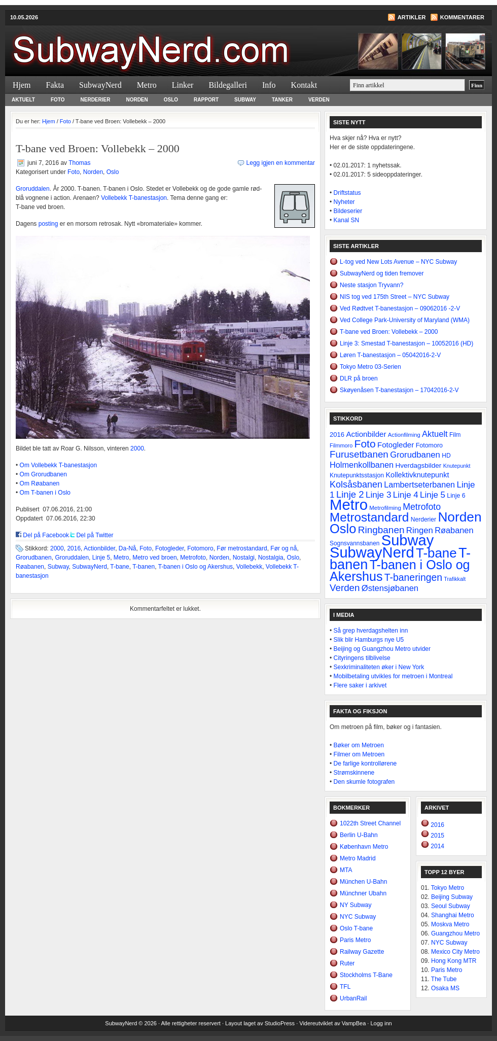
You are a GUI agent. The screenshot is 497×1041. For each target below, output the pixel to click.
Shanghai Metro (452, 915)
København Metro (364, 846)
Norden (137, 99)
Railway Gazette (362, 951)
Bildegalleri (227, 85)
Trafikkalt (455, 579)
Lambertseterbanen (419, 484)
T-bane (119, 566)
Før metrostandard (242, 548)
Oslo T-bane (356, 928)
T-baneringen (413, 577)
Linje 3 (379, 495)
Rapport (206, 99)
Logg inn (381, 1023)
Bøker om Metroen (359, 745)
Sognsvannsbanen (354, 543)
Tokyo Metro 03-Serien (370, 366)
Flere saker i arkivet (360, 685)
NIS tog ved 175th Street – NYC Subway (394, 296)
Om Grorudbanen (43, 474)
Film (454, 434)
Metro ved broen (154, 557)
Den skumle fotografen (364, 781)
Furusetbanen (359, 454)
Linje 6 (456, 495)
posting (48, 223)
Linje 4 (405, 495)
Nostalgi (244, 557)
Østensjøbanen (390, 588)
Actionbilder (99, 548)
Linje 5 (101, 557)
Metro (147, 85)
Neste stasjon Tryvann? (371, 285)
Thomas (79, 162)
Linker (183, 85)
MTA (346, 870)
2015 (436, 835)
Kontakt (304, 85)
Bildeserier (348, 211)
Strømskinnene (354, 772)
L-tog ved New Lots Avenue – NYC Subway (398, 261)
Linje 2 (350, 494)
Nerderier (96, 99)
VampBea (354, 1023)
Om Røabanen (40, 483)
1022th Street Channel (370, 823)
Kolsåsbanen (356, 484)
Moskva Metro (450, 924)
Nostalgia (270, 557)
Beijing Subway (452, 896)
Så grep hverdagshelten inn (371, 630)
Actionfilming (404, 435)
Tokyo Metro (447, 887)
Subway (245, 99)
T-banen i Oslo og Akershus (195, 566)
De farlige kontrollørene (365, 763)
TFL (345, 986)
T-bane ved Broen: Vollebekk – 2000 (389, 331)
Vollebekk (249, 566)
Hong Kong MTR (453, 960)
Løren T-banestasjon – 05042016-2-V (390, 355)
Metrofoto (193, 557)
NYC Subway (358, 916)
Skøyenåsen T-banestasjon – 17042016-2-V (399, 390)
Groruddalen (33, 188)
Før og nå (283, 548)
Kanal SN (347, 220)
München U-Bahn (363, 881)
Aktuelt (23, 99)
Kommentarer (462, 17)
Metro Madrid (358, 858)
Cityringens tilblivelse (362, 658)
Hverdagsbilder (419, 465)
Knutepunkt (457, 466)
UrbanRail (353, 998)
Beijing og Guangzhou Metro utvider (382, 648)
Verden (319, 99)
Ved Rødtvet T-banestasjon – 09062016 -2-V (400, 308)
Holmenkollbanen (362, 464)
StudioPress (280, 1023)
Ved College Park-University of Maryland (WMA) (405, 320)
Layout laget (241, 1023)
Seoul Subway (450, 906)
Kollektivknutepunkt (417, 475)
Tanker (282, 99)
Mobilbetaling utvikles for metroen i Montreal (393, 676)
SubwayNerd (126, 43)
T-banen (143, 566)
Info (269, 85)
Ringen (419, 530)
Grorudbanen (34, 557)
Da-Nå (127, 548)
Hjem (22, 85)
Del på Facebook (46, 535)
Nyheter (344, 201)
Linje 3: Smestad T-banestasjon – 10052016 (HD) (406, 343)
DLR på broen (359, 378)
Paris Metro (355, 940)
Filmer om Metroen (359, 754)
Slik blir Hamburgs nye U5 (369, 639)
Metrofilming (385, 508)
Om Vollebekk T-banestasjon (58, 465)
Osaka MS (445, 988)
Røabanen (30, 566)
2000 (137, 448)
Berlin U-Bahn (359, 835)
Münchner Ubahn (363, 893)
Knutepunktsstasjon (357, 475)
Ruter (347, 963)
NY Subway (355, 905)
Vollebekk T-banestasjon (134, 197)
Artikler (412, 17)
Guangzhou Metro (455, 933)
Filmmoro (341, 445)
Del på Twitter (94, 535)
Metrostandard (369, 517)
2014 (436, 846)
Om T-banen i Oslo (45, 492)
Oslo (171, 99)
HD (446, 455)
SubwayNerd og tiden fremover (381, 273)
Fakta (55, 85)
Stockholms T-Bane (366, 975)
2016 (74, 548)
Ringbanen (381, 530)
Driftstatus (347, 192)
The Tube (444, 979)
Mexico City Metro (455, 951)
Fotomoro (200, 548)
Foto (58, 99)
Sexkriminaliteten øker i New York (379, 667)
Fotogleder (169, 548)
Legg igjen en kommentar (280, 162)
